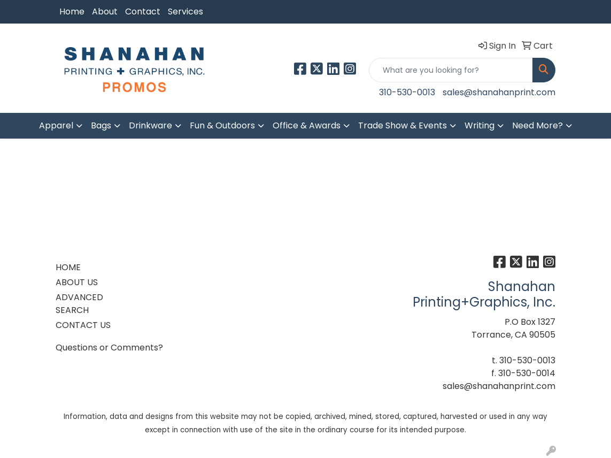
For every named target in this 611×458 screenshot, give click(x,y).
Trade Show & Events (402, 125)
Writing (479, 125)
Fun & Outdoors (222, 125)
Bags (101, 125)
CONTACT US (83, 325)
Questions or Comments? (109, 347)
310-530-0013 (407, 92)
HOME (68, 267)
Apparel (56, 125)
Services (185, 11)
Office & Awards (307, 125)
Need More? (537, 125)
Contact (142, 11)
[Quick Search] (451, 70)
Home (71, 11)
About (105, 11)
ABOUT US (77, 282)
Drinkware (150, 125)
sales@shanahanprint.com (499, 92)
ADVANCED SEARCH (79, 303)
